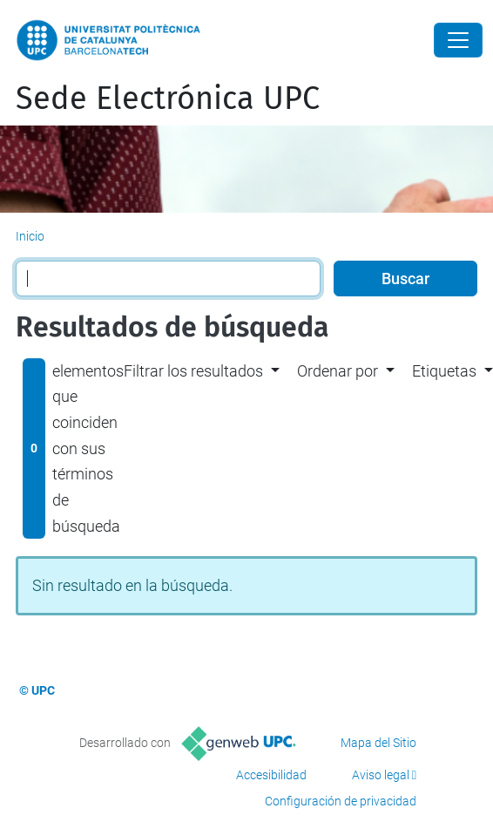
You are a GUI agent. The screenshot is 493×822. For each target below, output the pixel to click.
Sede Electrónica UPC (168, 98)
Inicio (30, 236)
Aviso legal (380, 775)
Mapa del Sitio (378, 743)
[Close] (458, 40)
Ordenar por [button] (337, 371)
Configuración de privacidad (340, 801)
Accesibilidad (271, 775)
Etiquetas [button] (444, 371)
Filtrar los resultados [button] (193, 371)
